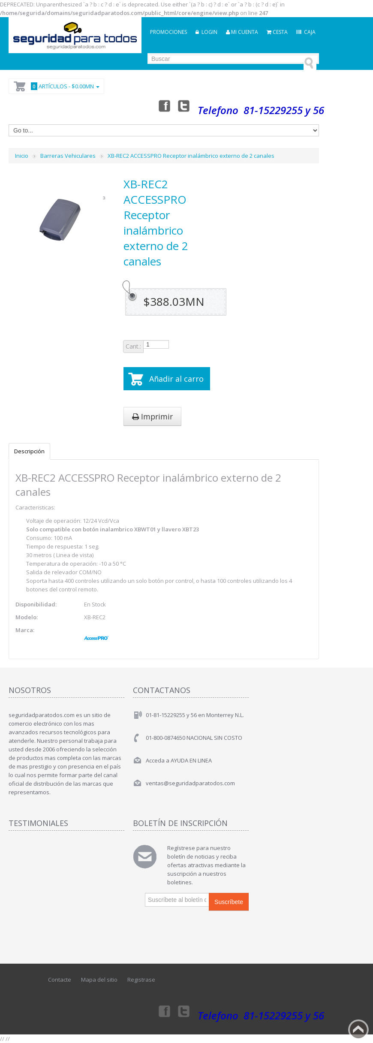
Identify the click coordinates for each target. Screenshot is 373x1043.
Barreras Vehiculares (68, 156)
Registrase (141, 979)
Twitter (183, 105)
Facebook (163, 105)
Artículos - (63, 86)
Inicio (21, 156)
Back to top (358, 1029)
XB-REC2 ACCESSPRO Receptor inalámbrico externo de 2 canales (191, 156)
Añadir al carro (176, 379)
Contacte (59, 979)
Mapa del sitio (99, 979)
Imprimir (152, 416)
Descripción (29, 451)
